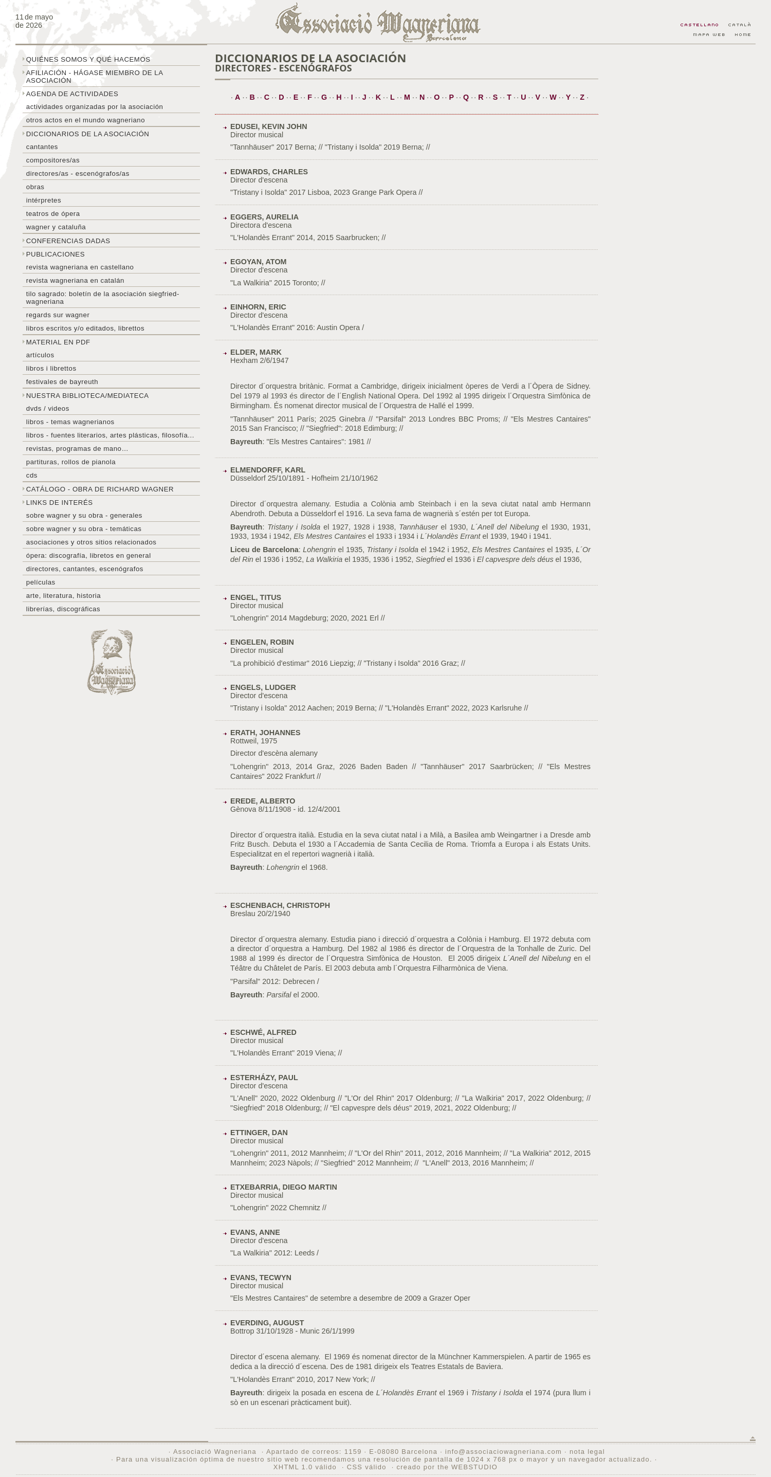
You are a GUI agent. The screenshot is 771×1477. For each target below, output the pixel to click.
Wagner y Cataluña (56, 227)
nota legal (587, 1451)
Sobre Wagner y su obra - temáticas (84, 529)
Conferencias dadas (68, 241)
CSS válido (367, 1467)
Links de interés (59, 502)
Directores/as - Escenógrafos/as (78, 173)
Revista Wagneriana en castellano (80, 267)
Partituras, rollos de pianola (71, 462)
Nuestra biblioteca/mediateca (87, 395)
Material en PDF (58, 342)
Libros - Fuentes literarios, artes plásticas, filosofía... (110, 435)
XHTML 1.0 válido (305, 1467)
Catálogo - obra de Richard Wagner (100, 489)
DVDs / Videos (47, 408)
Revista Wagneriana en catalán (75, 280)
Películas (41, 582)
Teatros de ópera (53, 213)
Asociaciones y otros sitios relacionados (91, 542)
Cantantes (42, 147)
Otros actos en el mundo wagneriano (85, 120)
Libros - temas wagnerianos (70, 422)
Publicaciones (55, 254)
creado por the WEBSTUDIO (447, 1467)
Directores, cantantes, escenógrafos (84, 569)
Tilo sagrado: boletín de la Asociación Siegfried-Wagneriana (102, 297)
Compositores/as (53, 160)
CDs (32, 475)
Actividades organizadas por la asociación (94, 107)
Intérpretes (43, 200)
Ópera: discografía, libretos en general (88, 555)
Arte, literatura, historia (63, 595)
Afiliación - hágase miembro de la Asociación (94, 76)
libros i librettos (51, 368)
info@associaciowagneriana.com (503, 1451)
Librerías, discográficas (63, 609)
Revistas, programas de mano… (77, 448)
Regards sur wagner (58, 315)
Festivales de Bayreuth (62, 382)
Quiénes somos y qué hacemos (88, 59)
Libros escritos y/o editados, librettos (85, 328)
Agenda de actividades (72, 94)
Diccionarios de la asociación (88, 134)
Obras (35, 187)
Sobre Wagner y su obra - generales (84, 515)
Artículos (40, 355)
